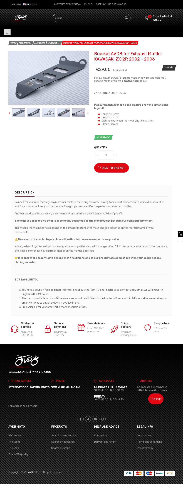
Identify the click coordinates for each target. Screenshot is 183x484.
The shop (13, 448)
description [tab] (24, 192)
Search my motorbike (63, 435)
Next (88, 113)
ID (165, 67)
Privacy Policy (145, 448)
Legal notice (144, 435)
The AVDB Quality (18, 454)
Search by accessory (63, 441)
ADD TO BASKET (111, 167)
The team (14, 441)
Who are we (14, 435)
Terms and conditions (149, 441)
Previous (9, 113)
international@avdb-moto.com (32, 387)
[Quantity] (106, 154)
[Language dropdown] (23, 4)
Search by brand (60, 448)
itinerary (156, 398)
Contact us (100, 435)
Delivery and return (105, 441)
